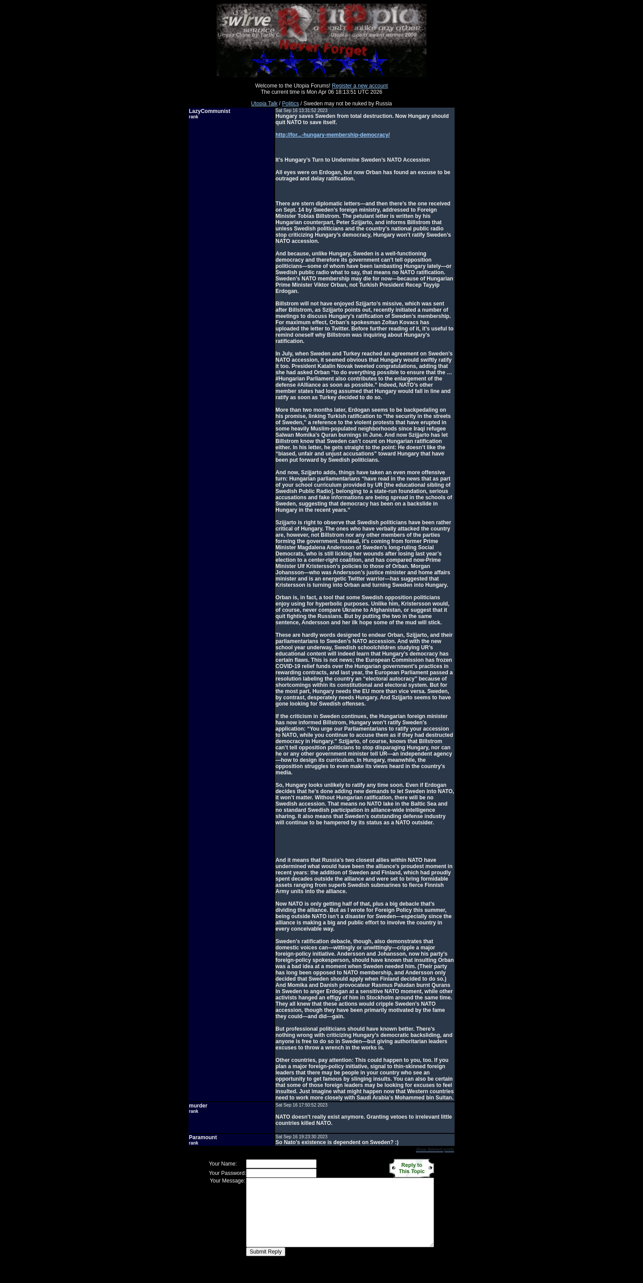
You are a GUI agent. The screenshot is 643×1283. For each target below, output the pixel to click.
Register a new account (360, 86)
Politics (290, 103)
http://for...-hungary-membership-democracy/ (333, 135)
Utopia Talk (264, 103)
